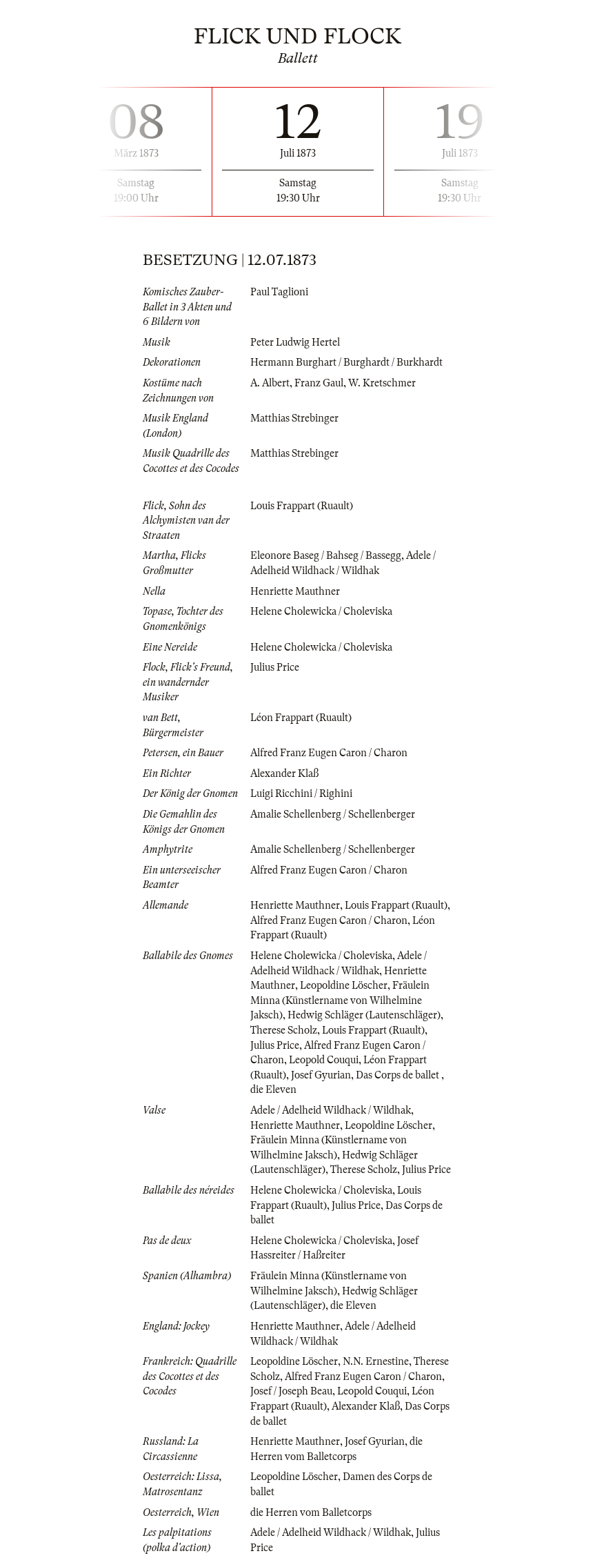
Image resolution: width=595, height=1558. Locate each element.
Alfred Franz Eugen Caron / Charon (328, 752)
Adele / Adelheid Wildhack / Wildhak (330, 1110)
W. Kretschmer (382, 382)
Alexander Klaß (284, 773)
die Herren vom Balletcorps (311, 1512)
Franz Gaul (318, 382)
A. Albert (270, 382)
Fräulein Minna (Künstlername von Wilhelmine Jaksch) (340, 1000)
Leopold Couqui (324, 1059)
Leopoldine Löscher (343, 985)
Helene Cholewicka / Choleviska (321, 611)
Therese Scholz (283, 1030)
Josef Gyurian (321, 1075)
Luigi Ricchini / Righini (301, 793)
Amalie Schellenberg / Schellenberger (332, 814)
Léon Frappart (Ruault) (301, 717)
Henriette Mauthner (295, 591)
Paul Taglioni (279, 291)
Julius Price (274, 667)
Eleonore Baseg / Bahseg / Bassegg (325, 555)
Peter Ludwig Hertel (295, 342)
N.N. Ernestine (376, 1361)
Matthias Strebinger (294, 418)
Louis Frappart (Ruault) (301, 505)
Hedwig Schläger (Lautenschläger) (364, 1014)
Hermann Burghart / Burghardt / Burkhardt (346, 362)
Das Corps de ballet (398, 1075)
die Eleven (273, 1089)
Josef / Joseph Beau (291, 1391)
